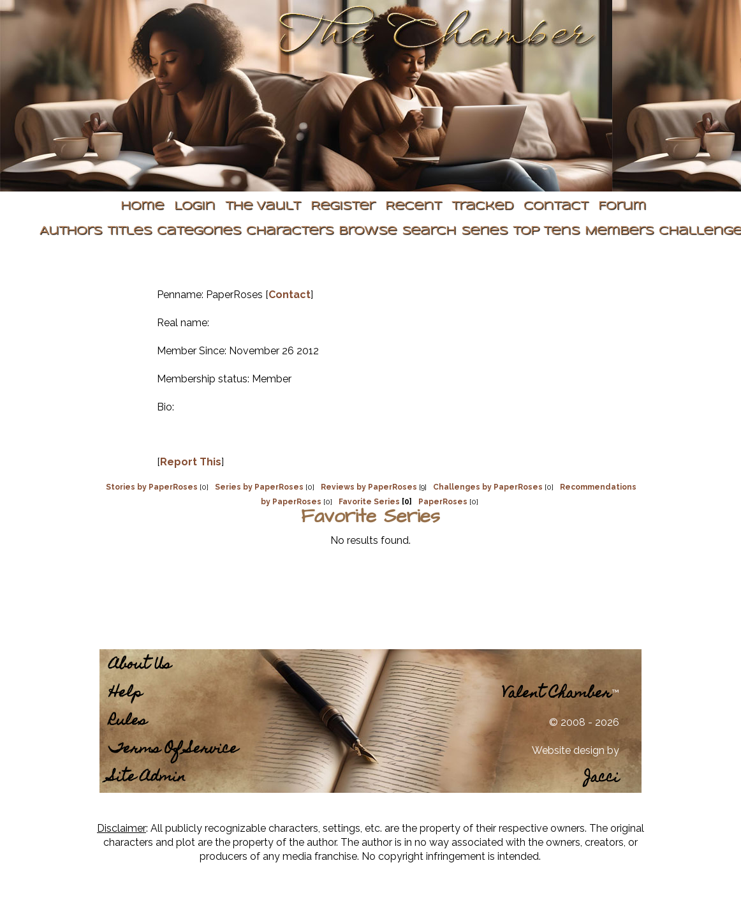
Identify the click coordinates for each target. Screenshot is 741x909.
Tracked (482, 206)
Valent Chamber (557, 694)
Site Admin (147, 778)
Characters (290, 231)
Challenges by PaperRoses (488, 487)
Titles (129, 231)
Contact (556, 206)
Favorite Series (369, 501)
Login (194, 206)
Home (142, 206)
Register (343, 206)
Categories (199, 231)
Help (125, 693)
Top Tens (546, 231)
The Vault (262, 206)
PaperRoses (442, 501)
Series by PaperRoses (259, 487)
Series (484, 231)
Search (429, 231)
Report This (190, 462)
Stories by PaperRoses (152, 487)
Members (619, 231)
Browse (368, 231)
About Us (140, 665)
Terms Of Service (173, 749)
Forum (622, 206)
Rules (128, 721)
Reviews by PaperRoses (369, 487)
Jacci (601, 778)
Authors (71, 231)
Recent (413, 206)
